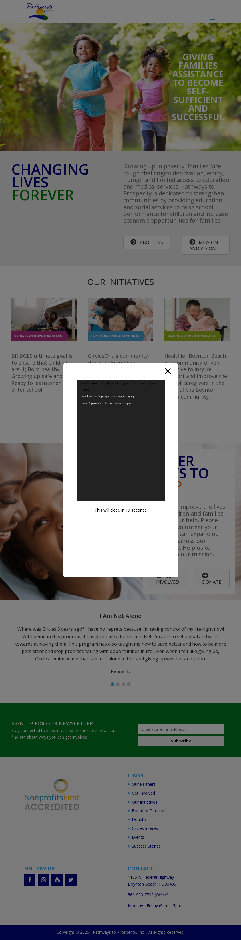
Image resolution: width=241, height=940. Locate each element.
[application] (121, 440)
